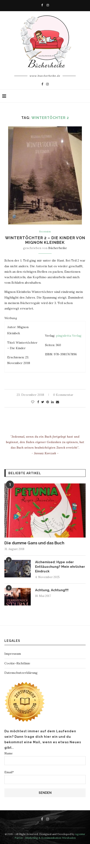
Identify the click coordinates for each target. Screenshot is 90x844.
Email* (45, 777)
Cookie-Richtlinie (17, 663)
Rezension (45, 231)
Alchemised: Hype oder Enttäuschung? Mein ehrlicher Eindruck (60, 566)
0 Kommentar (63, 395)
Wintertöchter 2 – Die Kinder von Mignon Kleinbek (45, 240)
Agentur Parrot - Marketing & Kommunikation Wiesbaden (49, 835)
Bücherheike (57, 248)
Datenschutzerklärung (21, 673)
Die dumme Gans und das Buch (34, 543)
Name (45, 758)
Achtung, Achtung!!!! (51, 590)
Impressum (12, 654)
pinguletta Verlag (68, 336)
